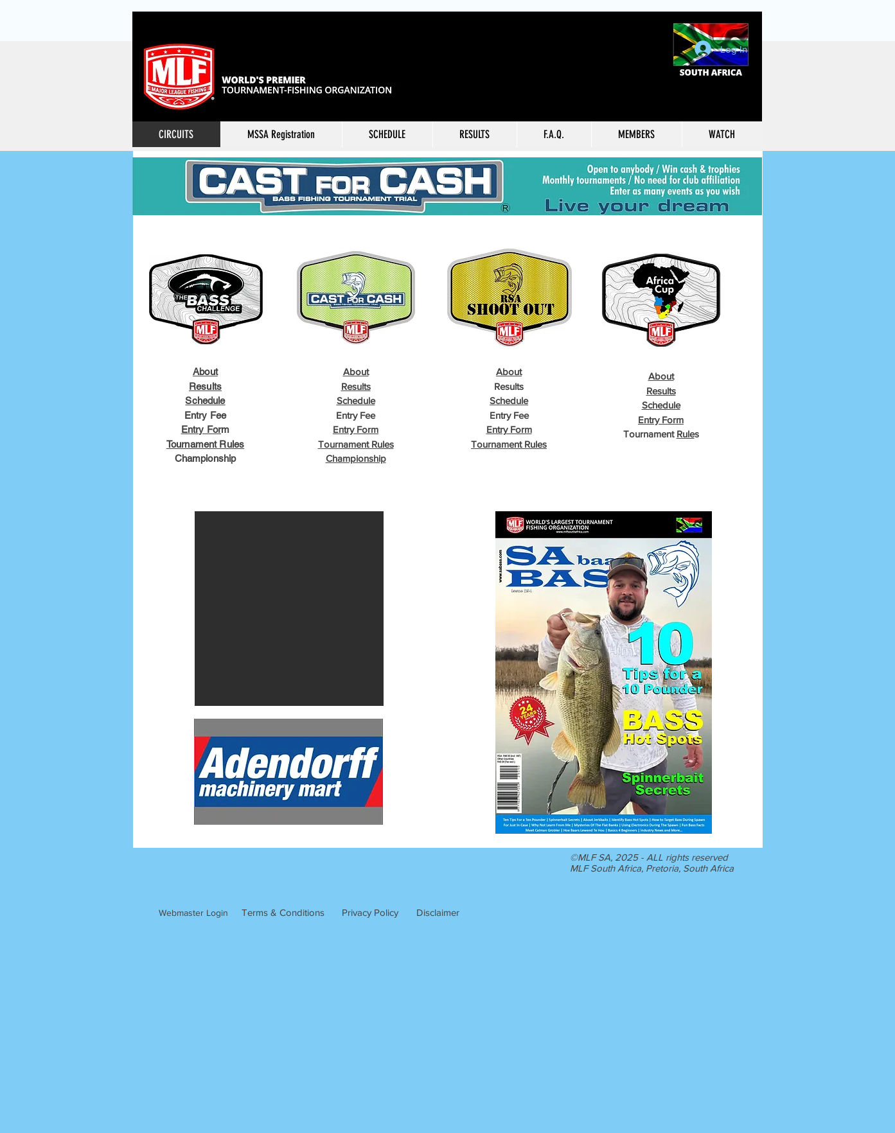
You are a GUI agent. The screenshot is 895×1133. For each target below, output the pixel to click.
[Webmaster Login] (193, 913)
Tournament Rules (205, 444)
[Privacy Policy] (370, 913)
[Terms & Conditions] (283, 913)
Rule (686, 433)
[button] (474, 134)
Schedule (205, 400)
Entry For (201, 429)
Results (205, 386)
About (205, 371)
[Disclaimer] (438, 913)
